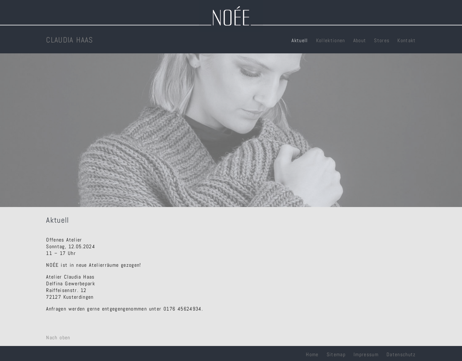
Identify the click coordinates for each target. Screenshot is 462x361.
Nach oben (58, 337)
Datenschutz (401, 354)
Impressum (366, 354)
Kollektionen (330, 40)
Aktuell (299, 40)
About (359, 40)
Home (312, 354)
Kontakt (406, 40)
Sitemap (336, 354)
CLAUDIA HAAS (69, 40)
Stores (381, 40)
